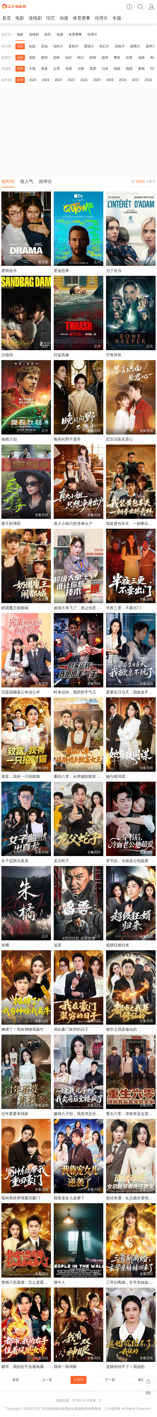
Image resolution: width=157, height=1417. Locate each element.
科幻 (80, 58)
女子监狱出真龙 (14, 861)
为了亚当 (113, 270)
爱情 (44, 58)
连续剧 (35, 18)
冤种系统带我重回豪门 (20, 1198)
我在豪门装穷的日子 (71, 1029)
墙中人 (59, 1282)
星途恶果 (61, 270)
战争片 (151, 46)
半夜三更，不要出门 (123, 608)
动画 (141, 58)
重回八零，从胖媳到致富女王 (79, 776)
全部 (20, 46)
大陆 (32, 69)
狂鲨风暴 (61, 355)
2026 (32, 80)
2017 (135, 80)
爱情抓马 (9, 270)
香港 (44, 69)
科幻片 (104, 46)
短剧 (32, 46)
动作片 (58, 46)
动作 (68, 58)
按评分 (45, 181)
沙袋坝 (7, 355)
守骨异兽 (113, 355)
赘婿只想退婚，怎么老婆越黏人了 (30, 1282)
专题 (116, 18)
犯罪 (129, 58)
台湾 (56, 69)
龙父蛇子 (61, 861)
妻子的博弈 (11, 523)
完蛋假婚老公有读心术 (20, 692)
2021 (84, 80)
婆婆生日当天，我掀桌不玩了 (131, 692)
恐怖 (56, 58)
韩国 (117, 69)
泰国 (141, 69)
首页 (6, 18)
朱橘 (5, 945)
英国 (93, 69)
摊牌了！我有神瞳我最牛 (22, 1029)
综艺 (50, 18)
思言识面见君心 (119, 439)
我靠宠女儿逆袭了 (69, 1198)
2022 (71, 80)
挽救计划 (9, 439)
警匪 (117, 58)
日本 (105, 69)
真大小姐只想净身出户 (73, 523)
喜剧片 (73, 46)
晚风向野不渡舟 (67, 439)
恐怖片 (120, 46)
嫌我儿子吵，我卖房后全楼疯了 (81, 1113)
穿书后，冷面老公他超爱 (127, 861)
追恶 (57, 945)
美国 (68, 69)
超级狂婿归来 (117, 945)
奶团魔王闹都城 (14, 608)
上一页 (47, 1380)
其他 (44, 46)
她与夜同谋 (115, 776)
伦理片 (101, 18)
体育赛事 (81, 18)
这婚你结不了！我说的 (125, 1366)
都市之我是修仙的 (121, 1029)
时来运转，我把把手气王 (75, 692)
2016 (148, 80)
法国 (80, 69)
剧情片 (135, 46)
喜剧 (32, 58)
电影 (19, 18)
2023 (58, 80)
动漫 (63, 18)
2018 (122, 80)
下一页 (110, 1380)
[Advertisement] (78, 132)
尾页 (141, 1380)
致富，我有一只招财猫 (20, 776)
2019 (109, 80)
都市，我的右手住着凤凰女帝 (26, 1366)
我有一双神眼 (65, 1366)
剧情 (93, 58)
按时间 (8, 181)
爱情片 (89, 46)
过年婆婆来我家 (14, 1113)
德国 (129, 69)
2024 (45, 80)
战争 (105, 58)
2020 (97, 80)
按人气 (26, 181)
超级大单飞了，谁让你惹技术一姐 (83, 608)
